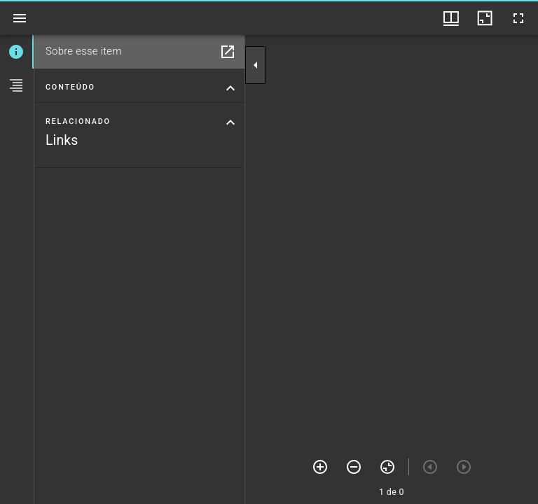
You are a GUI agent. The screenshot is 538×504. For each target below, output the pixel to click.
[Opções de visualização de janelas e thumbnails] (451, 18)
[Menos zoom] (354, 467)
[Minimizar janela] (485, 18)
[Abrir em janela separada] (227, 52)
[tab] (17, 52)
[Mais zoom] (320, 467)
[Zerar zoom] (387, 467)
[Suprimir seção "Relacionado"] (230, 122)
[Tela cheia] (518, 18)
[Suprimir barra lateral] (255, 65)
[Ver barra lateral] (19, 18)
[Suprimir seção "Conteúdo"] (230, 88)
